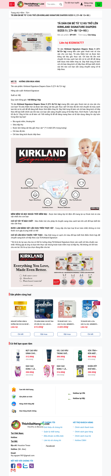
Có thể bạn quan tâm (21, 343)
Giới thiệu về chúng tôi (53, 427)
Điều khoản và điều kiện (54, 436)
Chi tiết (20, 334)
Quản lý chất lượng (52, 432)
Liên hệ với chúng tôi (52, 440)
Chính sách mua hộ (83, 436)
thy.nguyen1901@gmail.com (23, 455)
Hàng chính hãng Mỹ (26, 404)
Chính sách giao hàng (84, 432)
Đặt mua (43, 334)
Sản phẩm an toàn (25, 397)
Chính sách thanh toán (84, 427)
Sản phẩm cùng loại (20, 294)
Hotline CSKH (80, 440)
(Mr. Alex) (22, 449)
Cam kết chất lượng (26, 389)
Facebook (50, 446)
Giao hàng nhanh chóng (27, 411)
